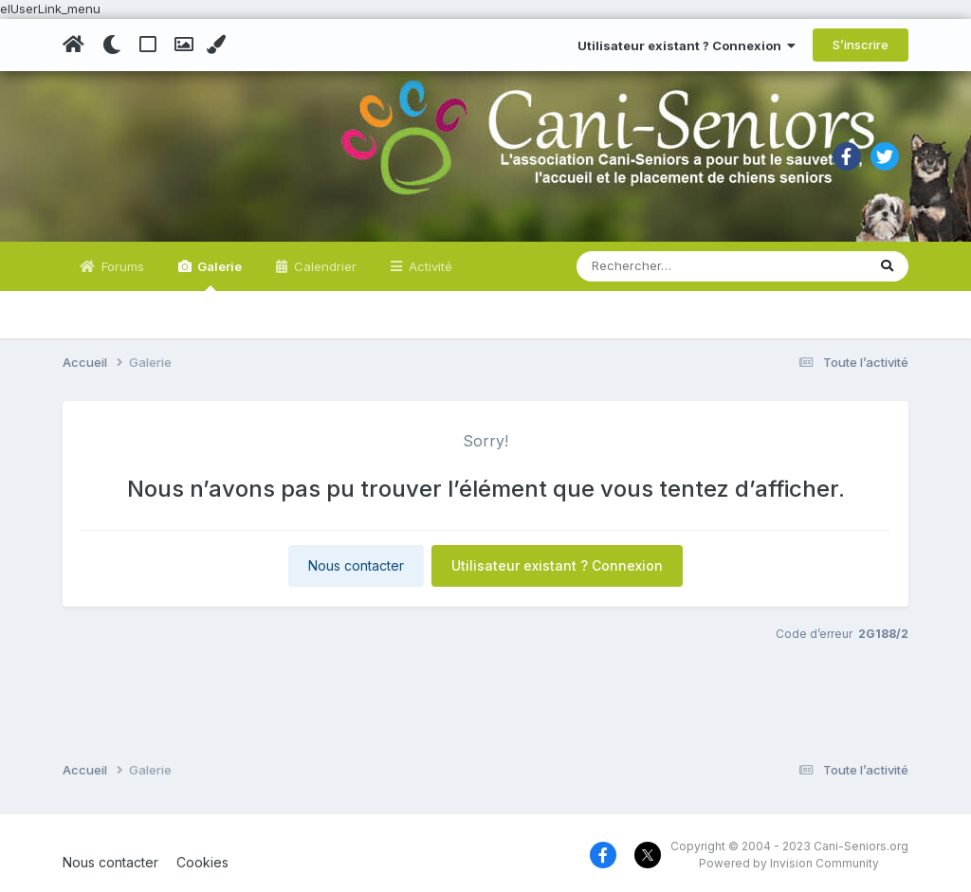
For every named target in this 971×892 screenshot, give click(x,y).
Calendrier (323, 266)
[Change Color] (218, 44)
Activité (428, 266)
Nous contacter (356, 565)
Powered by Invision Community (789, 863)
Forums (121, 266)
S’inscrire (861, 44)
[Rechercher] (667, 266)
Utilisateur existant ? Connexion (686, 45)
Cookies (202, 862)
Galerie (218, 275)
